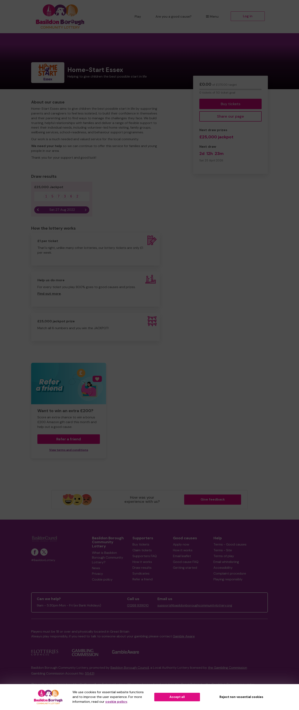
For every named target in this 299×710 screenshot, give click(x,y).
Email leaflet (182, 556)
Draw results (142, 567)
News (96, 568)
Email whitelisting (226, 562)
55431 (89, 673)
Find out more (49, 293)
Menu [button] (212, 16)
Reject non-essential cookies (241, 697)
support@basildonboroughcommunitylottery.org (194, 605)
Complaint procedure (229, 573)
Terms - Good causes (229, 544)
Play (138, 16)
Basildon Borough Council (129, 667)
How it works (142, 562)
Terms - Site (222, 550)
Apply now (181, 544)
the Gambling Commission (227, 667)
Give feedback (213, 499)
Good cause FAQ (186, 562)
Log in (247, 16)
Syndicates (141, 573)
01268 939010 (138, 605)
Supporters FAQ (144, 556)
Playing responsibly (228, 579)
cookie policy (116, 701)
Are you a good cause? (173, 16)
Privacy (97, 573)
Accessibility (223, 567)
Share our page (230, 116)
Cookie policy (102, 579)
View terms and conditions (68, 450)
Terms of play (223, 556)
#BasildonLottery (43, 560)
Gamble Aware (184, 636)
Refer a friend (68, 439)
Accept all (177, 697)
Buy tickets (230, 103)
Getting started (185, 567)
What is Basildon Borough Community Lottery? (107, 557)
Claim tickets (142, 550)
